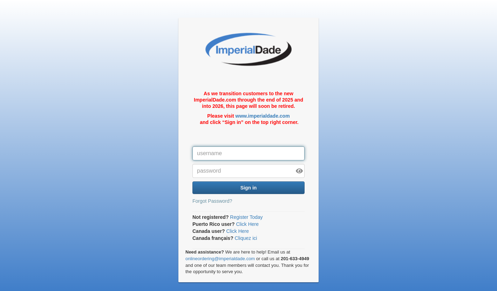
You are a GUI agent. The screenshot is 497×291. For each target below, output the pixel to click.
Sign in (248, 187)
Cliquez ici (246, 238)
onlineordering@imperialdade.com (220, 258)
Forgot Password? (212, 201)
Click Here (247, 224)
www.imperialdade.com (263, 116)
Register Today (246, 217)
